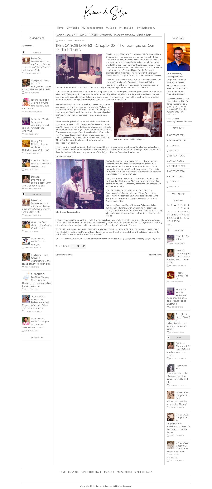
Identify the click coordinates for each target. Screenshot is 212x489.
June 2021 (174, 145)
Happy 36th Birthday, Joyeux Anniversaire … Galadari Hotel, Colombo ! (35, 145)
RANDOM (37, 194)
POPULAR (37, 52)
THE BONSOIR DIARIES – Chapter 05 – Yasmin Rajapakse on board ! (35, 323)
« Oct (169, 224)
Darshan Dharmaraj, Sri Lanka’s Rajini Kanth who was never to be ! (178, 256)
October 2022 (176, 135)
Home (60, 27)
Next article (155, 254)
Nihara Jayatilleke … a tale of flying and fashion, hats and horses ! (35, 104)
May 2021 (174, 150)
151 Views (80, 40)
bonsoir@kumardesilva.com (179, 121)
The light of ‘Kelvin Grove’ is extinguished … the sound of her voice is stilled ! (178, 321)
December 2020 (177, 166)
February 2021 (177, 155)
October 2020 (176, 171)
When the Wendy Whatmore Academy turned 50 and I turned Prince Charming (177, 296)
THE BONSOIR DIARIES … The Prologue (38, 241)
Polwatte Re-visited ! (182, 237)
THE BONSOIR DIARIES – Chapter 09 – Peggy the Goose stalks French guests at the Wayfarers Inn (36, 280)
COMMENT (178, 230)
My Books (111, 27)
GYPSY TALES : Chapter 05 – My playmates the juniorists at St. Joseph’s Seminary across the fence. (178, 423)
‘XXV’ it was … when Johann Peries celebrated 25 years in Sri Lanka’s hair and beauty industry (35, 302)
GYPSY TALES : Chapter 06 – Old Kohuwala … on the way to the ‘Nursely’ (178, 398)
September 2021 (177, 140)
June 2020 (174, 181)
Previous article (64, 254)
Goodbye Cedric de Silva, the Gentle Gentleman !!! (41, 163)
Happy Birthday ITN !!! (182, 275)
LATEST (178, 337)
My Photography (146, 27)
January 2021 (176, 161)
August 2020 (176, 176)
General (68, 34)
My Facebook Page (92, 27)
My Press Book (126, 27)
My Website (73, 27)
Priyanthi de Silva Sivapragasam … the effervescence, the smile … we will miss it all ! (177, 373)
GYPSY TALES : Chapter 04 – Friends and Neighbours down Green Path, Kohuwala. (178, 450)
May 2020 (174, 186)
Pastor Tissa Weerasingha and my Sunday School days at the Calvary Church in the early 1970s (36, 64)
